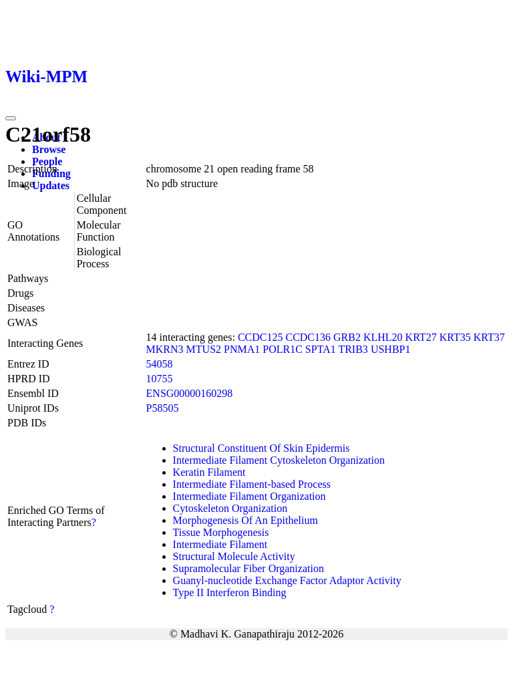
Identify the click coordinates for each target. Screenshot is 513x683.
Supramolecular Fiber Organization (248, 568)
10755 (159, 378)
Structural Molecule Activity (234, 556)
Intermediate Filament (220, 544)
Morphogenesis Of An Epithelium (245, 520)
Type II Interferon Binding (230, 592)
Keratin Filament (209, 472)
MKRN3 (165, 349)
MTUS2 (203, 349)
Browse (48, 149)
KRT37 (489, 337)
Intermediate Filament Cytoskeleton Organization (279, 460)
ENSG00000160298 (189, 393)
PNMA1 (242, 349)
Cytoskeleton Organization (230, 508)
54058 (159, 364)
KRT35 (455, 337)
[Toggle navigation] (10, 118)
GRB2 (347, 337)
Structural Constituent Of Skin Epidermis (261, 448)
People (47, 161)
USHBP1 (391, 349)
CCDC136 (308, 337)
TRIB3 (352, 349)
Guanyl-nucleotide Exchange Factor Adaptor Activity (287, 580)
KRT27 (421, 337)
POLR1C (283, 349)
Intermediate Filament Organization (249, 496)
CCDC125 (260, 337)
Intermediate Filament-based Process (252, 484)
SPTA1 (320, 349)
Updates (50, 185)
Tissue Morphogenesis (221, 532)
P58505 (162, 408)
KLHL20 (383, 337)
